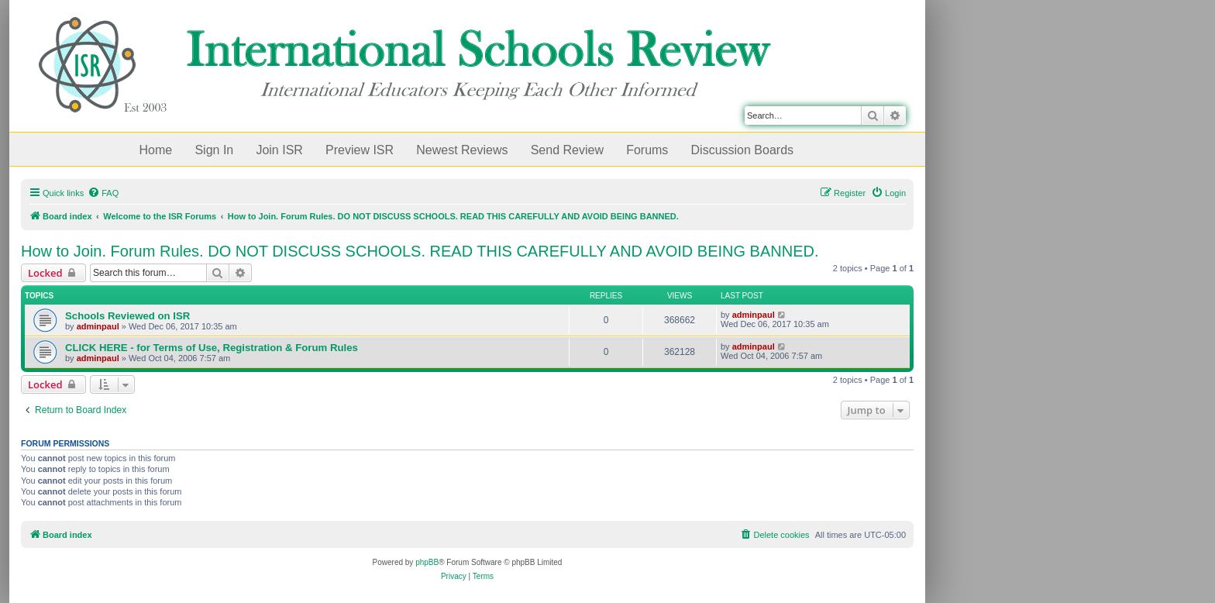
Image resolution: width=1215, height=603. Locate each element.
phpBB (427, 562)
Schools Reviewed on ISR (127, 316)
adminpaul (98, 326)
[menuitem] (103, 193)
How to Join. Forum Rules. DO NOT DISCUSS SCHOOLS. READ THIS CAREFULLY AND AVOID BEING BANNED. (420, 251)
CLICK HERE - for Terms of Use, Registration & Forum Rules (211, 347)
